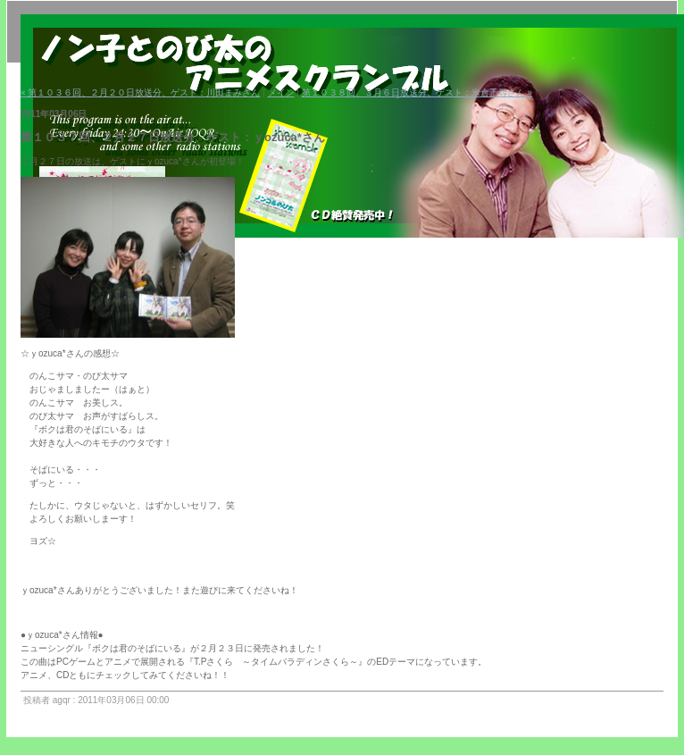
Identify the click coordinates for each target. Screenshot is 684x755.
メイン (281, 92)
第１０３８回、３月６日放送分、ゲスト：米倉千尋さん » (417, 92)
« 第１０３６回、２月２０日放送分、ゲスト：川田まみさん (140, 92)
